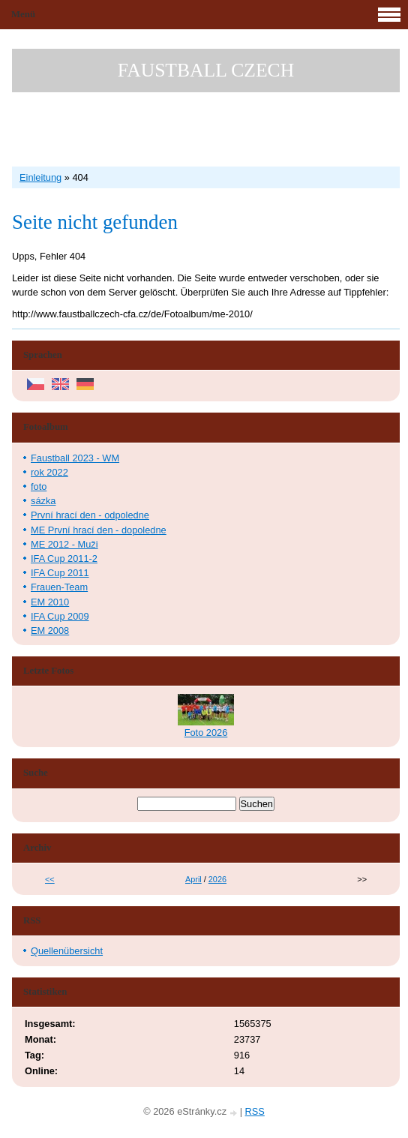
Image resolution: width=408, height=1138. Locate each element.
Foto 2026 (206, 732)
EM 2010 (50, 602)
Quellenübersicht (67, 950)
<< (50, 879)
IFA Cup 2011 (60, 572)
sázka (43, 500)
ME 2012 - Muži (64, 544)
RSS (255, 1111)
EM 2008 (50, 630)
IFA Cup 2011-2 (64, 558)
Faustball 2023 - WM (75, 458)
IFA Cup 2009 (60, 616)
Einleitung (41, 177)
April (193, 879)
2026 (217, 879)
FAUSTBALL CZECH (206, 70)
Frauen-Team (59, 587)
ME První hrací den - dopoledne (98, 530)
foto (38, 486)
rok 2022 (49, 472)
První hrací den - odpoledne (90, 515)
